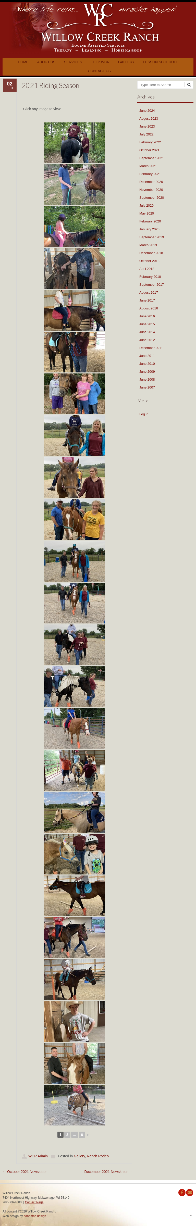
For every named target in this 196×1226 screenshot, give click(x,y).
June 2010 (147, 364)
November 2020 (151, 190)
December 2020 (151, 182)
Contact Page (34, 1202)
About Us (46, 62)
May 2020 (146, 213)
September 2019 (151, 237)
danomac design (35, 1216)
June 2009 (147, 371)
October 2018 (149, 261)
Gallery (126, 62)
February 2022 (150, 142)
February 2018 (150, 277)
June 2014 (147, 332)
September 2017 (151, 284)
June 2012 (147, 340)
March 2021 (148, 166)
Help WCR (100, 62)
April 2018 (146, 269)
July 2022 (146, 134)
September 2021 (151, 158)
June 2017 (147, 300)
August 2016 (148, 308)
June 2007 (147, 387)
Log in (143, 414)
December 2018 (151, 253)
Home (23, 62)
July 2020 (146, 205)
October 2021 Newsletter (25, 1172)
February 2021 (150, 174)
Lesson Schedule (160, 62)
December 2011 (151, 348)
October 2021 (149, 150)
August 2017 (148, 292)
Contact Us (99, 71)
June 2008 (147, 379)
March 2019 (148, 245)
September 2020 (151, 197)
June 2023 (147, 126)
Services (73, 62)
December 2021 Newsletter (108, 1172)
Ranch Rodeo (98, 1156)
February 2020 (150, 221)
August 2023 (148, 118)
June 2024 (147, 110)
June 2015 (147, 324)
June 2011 (147, 356)
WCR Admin (38, 1156)
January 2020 (149, 229)
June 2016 (147, 316)
